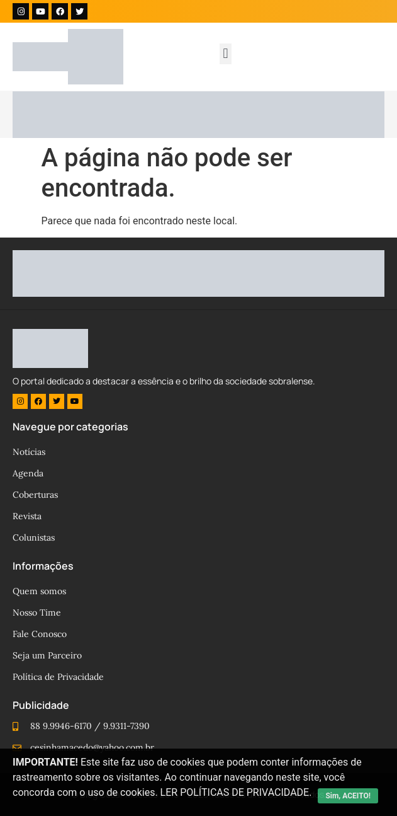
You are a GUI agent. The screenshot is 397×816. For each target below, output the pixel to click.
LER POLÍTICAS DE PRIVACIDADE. (236, 792)
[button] (226, 53)
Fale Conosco (40, 634)
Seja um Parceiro (47, 655)
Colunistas (34, 537)
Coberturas (35, 494)
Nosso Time (37, 612)
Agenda (28, 473)
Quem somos (39, 591)
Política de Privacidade (58, 676)
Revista (27, 516)
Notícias (29, 451)
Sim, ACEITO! (348, 795)
